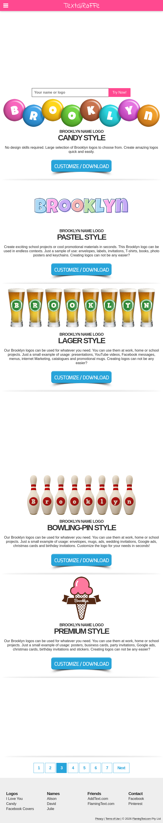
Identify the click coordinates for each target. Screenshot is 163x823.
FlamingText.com (101, 804)
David (51, 804)
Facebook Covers (20, 809)
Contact (136, 793)
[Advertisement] (81, 49)
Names (53, 793)
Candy (11, 804)
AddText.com (98, 799)
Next (121, 768)
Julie (50, 809)
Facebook (136, 799)
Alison (52, 799)
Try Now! (119, 92)
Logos (12, 793)
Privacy (99, 818)
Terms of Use (112, 818)
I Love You (14, 799)
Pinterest (135, 804)
